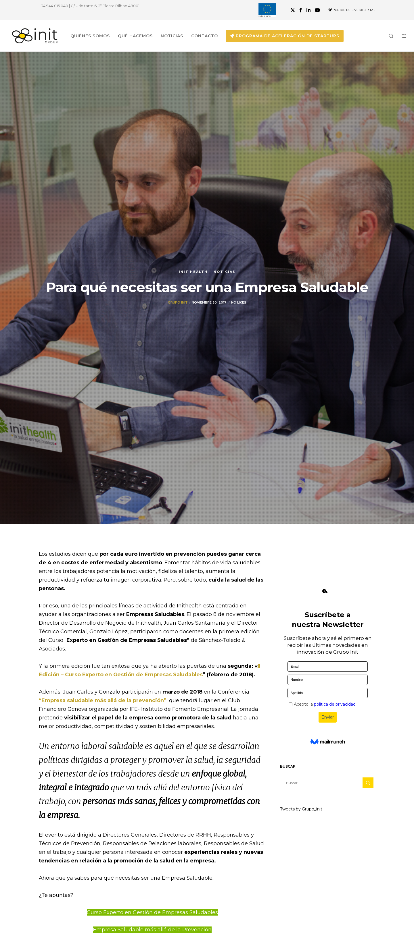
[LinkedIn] (308, 10)
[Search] (387, 36)
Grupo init (178, 302)
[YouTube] (317, 10)
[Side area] (400, 36)
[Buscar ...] (327, 783)
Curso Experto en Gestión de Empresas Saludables (152, 912)
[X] (292, 10)
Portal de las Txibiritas (351, 10)
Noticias (224, 272)
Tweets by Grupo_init (301, 809)
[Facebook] (300, 10)
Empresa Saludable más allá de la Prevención (152, 929)
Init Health (193, 272)
